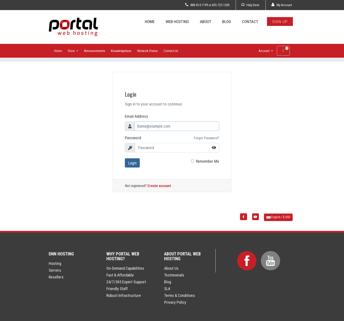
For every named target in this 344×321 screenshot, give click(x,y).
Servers (55, 270)
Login (132, 163)
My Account (281, 5)
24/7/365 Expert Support (126, 282)
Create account (159, 186)
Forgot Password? (206, 138)
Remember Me (207, 161)
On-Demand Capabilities (125, 268)
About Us (171, 268)
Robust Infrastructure (123, 295)
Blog (167, 282)
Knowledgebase (121, 51)
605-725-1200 (220, 5)
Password (133, 137)
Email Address (136, 116)
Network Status (147, 51)
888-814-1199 (199, 5)
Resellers (56, 277)
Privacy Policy (175, 302)
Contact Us (171, 51)
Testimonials (174, 275)
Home (58, 51)
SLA (167, 288)
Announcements (94, 51)
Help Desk (250, 5)
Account (264, 51)
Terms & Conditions (179, 295)
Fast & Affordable (120, 275)
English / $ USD (278, 217)
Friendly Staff (117, 288)
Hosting (55, 263)
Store (71, 51)
